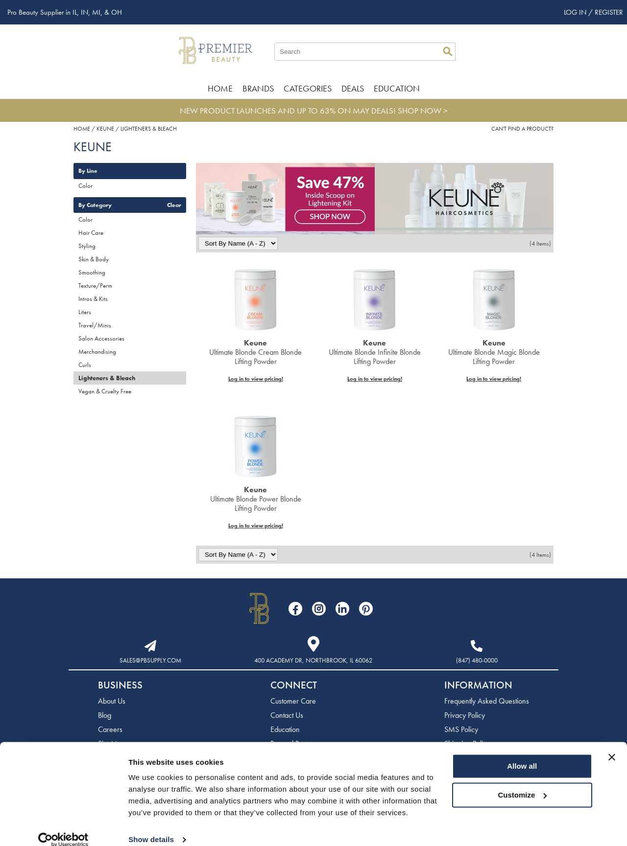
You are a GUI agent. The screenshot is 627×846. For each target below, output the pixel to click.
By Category (95, 205)
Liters (84, 312)
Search (448, 51)
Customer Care (293, 701)
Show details (151, 827)
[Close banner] (611, 744)
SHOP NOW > (423, 110)
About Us (111, 701)
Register (609, 12)
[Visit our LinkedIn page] (342, 609)
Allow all (522, 753)
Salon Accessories (101, 338)
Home (220, 88)
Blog (104, 715)
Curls (84, 365)
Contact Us (286, 715)
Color (85, 186)
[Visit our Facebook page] (295, 609)
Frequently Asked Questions (486, 701)
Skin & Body (93, 259)
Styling (87, 246)
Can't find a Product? (522, 128)
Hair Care (90, 233)
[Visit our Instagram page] (319, 609)
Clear (174, 205)
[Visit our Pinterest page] (366, 609)
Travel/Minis (94, 325)
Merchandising (97, 351)
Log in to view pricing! (255, 378)
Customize (522, 781)
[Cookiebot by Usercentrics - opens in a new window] (63, 827)
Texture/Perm (95, 285)
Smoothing (91, 272)
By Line (87, 171)
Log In (576, 12)
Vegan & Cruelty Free (104, 391)
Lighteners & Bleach (106, 378)
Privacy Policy (464, 715)
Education (397, 88)
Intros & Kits (93, 299)
